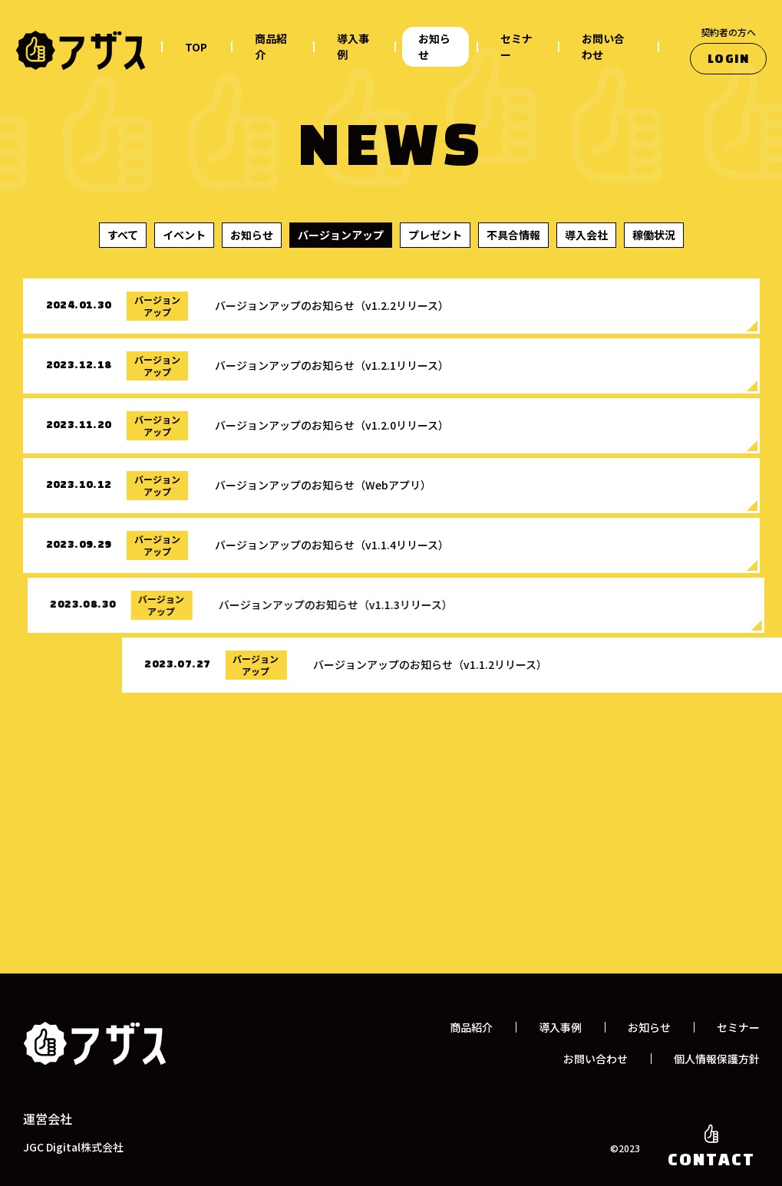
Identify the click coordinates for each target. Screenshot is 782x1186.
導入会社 (586, 234)
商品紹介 (271, 46)
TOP (196, 46)
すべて (122, 234)
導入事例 (353, 46)
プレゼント (435, 234)
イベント (184, 234)
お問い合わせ (603, 46)
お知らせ (434, 46)
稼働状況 (653, 234)
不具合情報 (513, 234)
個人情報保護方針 (717, 1058)
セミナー (516, 46)
